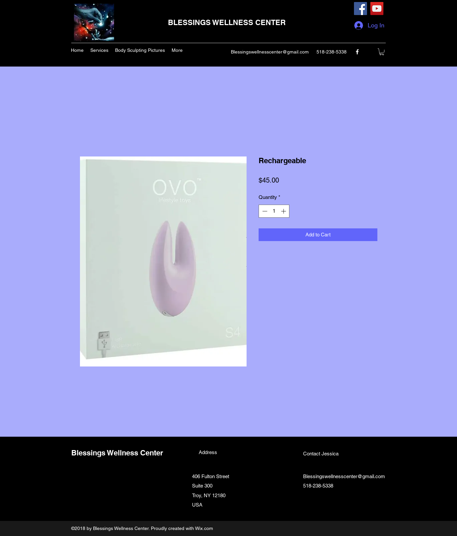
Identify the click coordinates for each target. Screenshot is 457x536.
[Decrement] (264, 211)
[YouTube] (376, 8)
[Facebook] (360, 8)
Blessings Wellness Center (117, 452)
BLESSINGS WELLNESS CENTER (227, 22)
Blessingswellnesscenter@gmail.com (270, 52)
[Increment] (284, 211)
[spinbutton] (274, 211)
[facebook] (357, 51)
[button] (382, 51)
